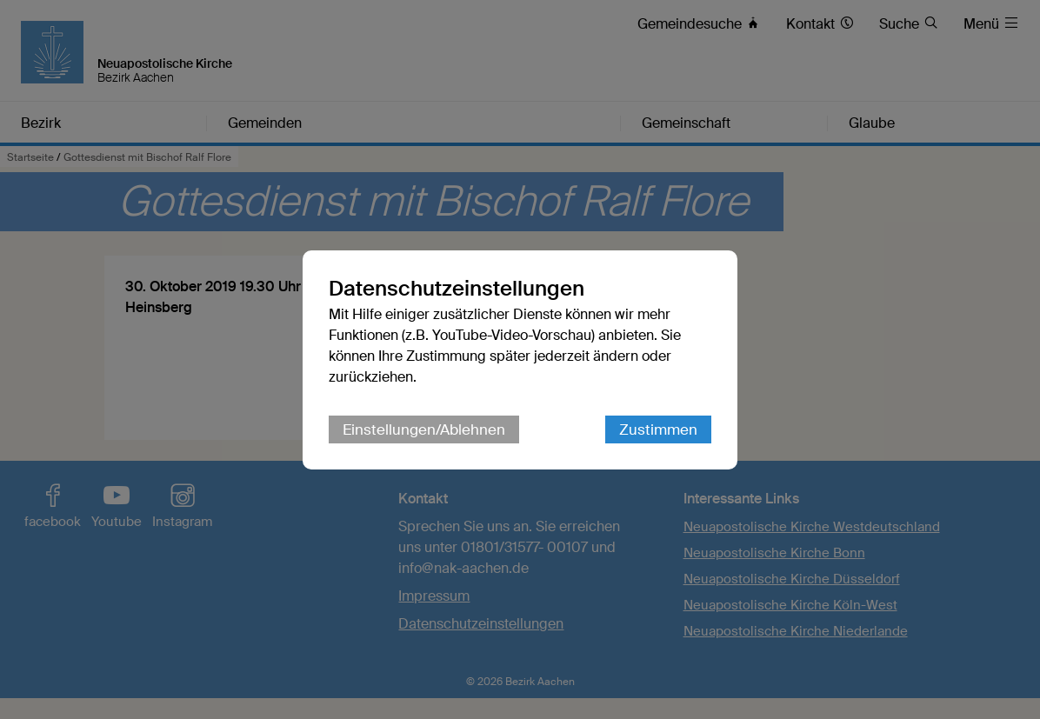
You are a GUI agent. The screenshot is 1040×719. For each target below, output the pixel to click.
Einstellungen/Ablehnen (424, 429)
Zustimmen (658, 429)
